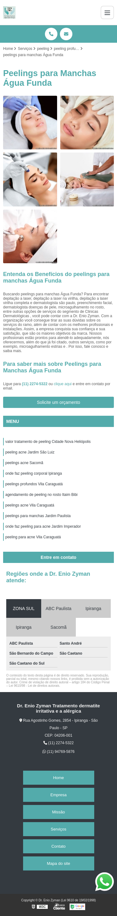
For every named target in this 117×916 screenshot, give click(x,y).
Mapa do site (58, 863)
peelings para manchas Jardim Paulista (38, 516)
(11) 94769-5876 (58, 751)
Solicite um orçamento (58, 402)
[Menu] (107, 12)
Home (58, 777)
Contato (58, 846)
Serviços (58, 829)
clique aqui (62, 384)
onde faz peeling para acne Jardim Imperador (43, 526)
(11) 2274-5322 (35, 384)
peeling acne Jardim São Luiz (29, 452)
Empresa (58, 794)
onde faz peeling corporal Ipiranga (33, 473)
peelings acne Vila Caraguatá (29, 505)
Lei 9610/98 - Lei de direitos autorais (34, 685)
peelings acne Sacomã (24, 463)
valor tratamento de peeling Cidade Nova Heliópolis (48, 441)
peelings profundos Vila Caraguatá (34, 484)
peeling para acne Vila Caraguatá (33, 537)
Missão (58, 812)
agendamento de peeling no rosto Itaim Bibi (41, 494)
